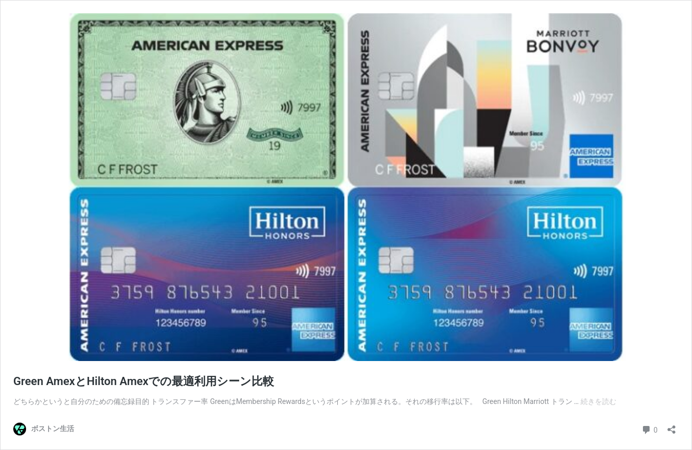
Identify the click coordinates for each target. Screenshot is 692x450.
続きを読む (598, 401)
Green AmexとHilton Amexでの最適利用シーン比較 (143, 381)
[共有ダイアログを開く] (671, 426)
